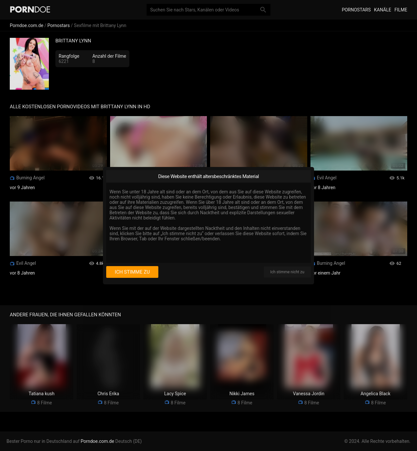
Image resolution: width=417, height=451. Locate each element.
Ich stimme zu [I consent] (132, 272)
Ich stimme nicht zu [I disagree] (287, 272)
